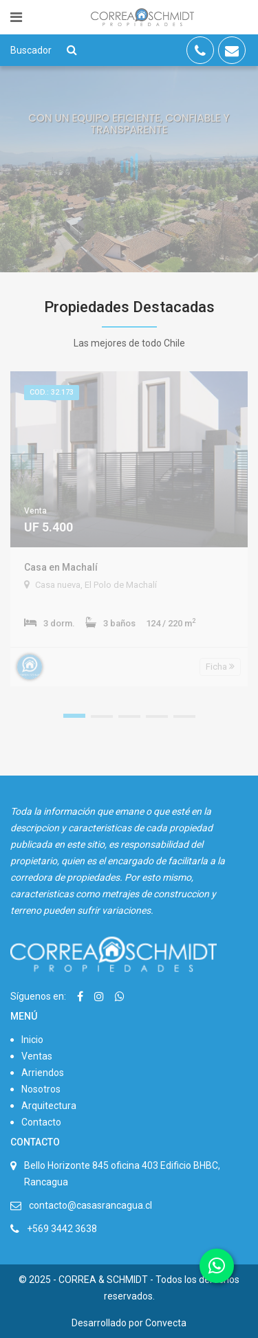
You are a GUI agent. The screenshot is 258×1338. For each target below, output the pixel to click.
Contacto (41, 1122)
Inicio (32, 1039)
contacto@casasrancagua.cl (90, 1205)
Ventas (36, 1056)
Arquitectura (48, 1105)
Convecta (165, 1322)
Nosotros (41, 1089)
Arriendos (42, 1072)
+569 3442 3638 (62, 1228)
